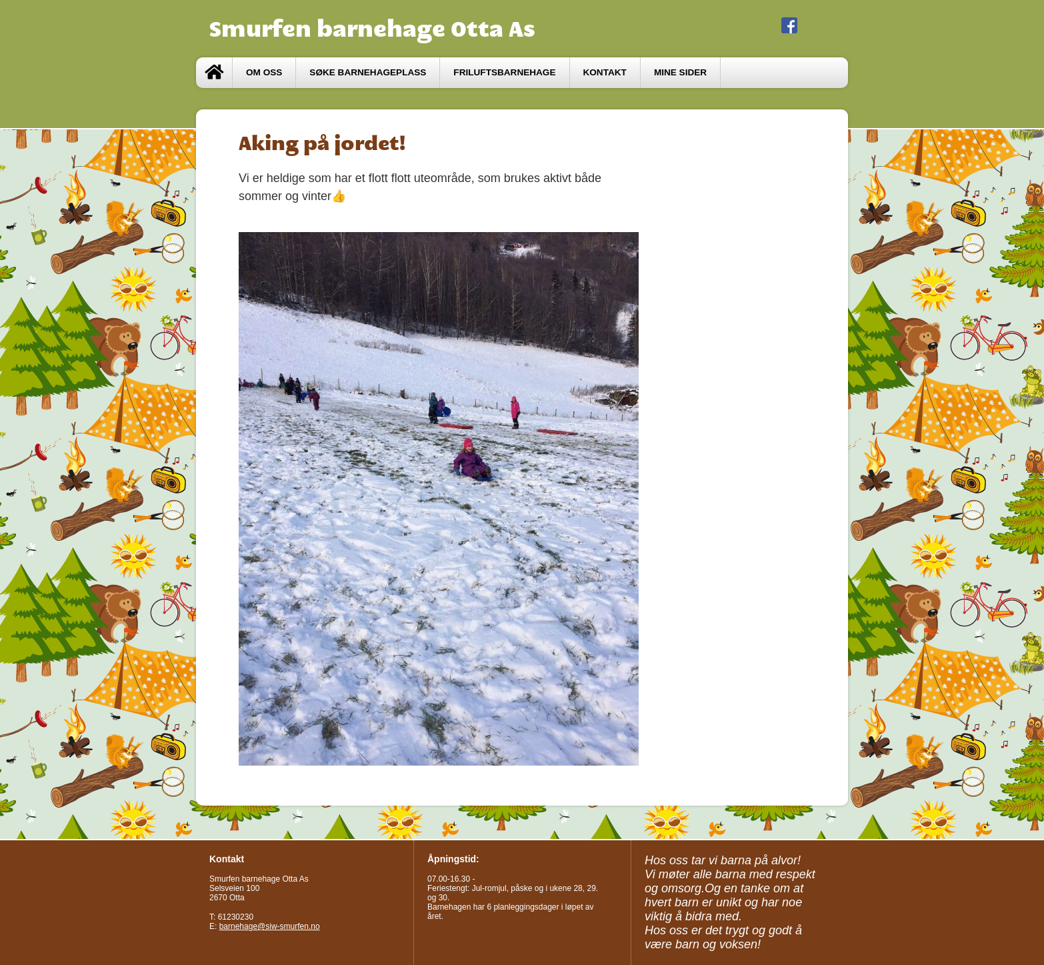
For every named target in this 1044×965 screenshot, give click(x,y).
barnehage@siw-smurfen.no (269, 926)
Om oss (264, 72)
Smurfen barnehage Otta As (372, 28)
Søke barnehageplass (367, 72)
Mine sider (680, 72)
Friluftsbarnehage (504, 72)
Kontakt (605, 72)
